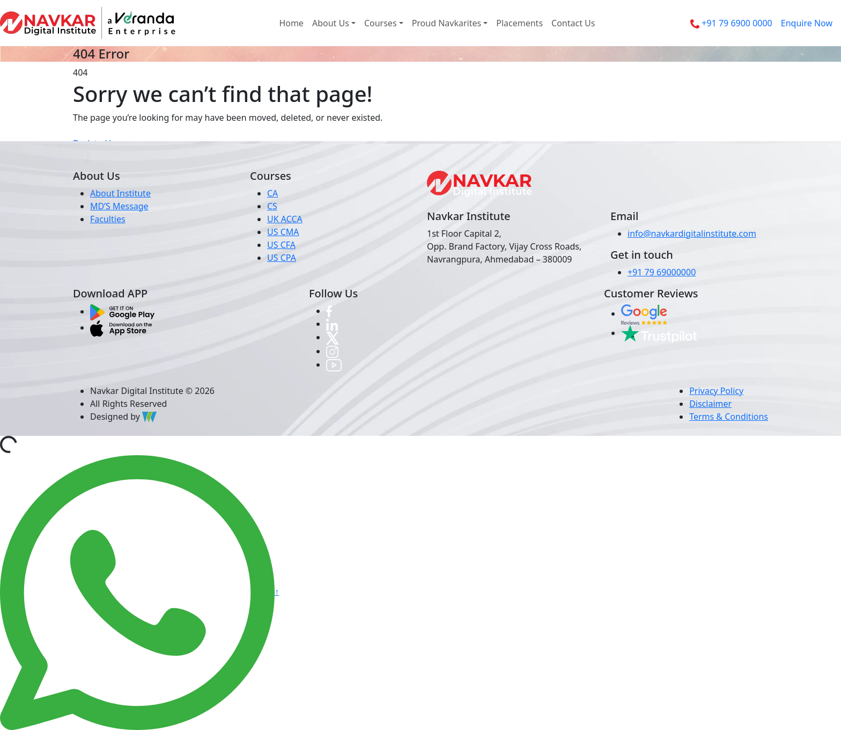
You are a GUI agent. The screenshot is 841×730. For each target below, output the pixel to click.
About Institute (120, 193)
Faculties (108, 219)
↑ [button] (277, 591)
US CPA (281, 258)
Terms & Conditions (728, 416)
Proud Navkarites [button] (447, 23)
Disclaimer (710, 404)
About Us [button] (330, 23)
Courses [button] (380, 23)
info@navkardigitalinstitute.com (692, 233)
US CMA (283, 232)
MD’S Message (119, 206)
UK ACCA (285, 219)
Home (291, 23)
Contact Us (573, 23)
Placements (519, 23)
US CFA (281, 245)
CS (272, 206)
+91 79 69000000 (662, 272)
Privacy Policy (716, 391)
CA (272, 193)
